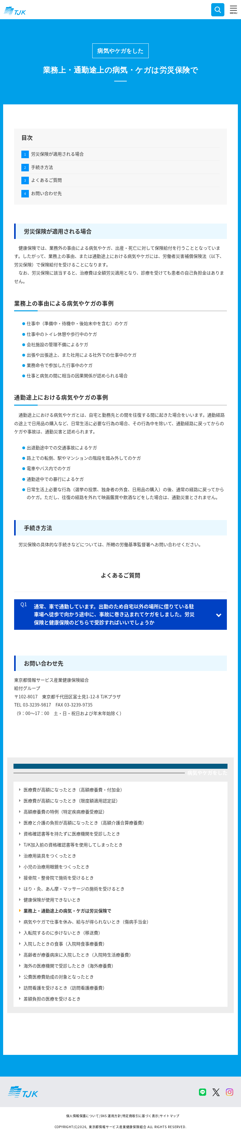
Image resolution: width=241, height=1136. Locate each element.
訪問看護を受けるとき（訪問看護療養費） (65, 987)
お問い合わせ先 (46, 193)
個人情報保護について (82, 1115)
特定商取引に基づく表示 (140, 1115)
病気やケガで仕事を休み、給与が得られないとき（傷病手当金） (87, 921)
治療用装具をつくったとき (50, 855)
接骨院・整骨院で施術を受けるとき (59, 877)
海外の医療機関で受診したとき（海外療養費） (70, 965)
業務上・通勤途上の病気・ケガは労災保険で (67, 910)
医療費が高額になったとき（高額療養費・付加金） (74, 789)
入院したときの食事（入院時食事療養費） (65, 943)
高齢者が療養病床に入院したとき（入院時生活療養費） (78, 954)
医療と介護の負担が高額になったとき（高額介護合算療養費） (85, 822)
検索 (217, 9)
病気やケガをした (120, 50)
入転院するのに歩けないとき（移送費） (63, 932)
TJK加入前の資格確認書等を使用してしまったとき (73, 844)
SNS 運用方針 (110, 1115)
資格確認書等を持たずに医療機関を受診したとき (72, 833)
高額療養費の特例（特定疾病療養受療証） (65, 811)
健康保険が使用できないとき (52, 899)
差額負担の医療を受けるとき (52, 998)
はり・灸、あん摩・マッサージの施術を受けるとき (74, 888)
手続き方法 (42, 167)
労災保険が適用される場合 (57, 154)
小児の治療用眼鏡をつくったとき (56, 866)
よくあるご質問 (46, 180)
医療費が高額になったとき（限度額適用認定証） (72, 800)
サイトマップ (169, 1115)
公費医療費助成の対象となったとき (59, 976)
